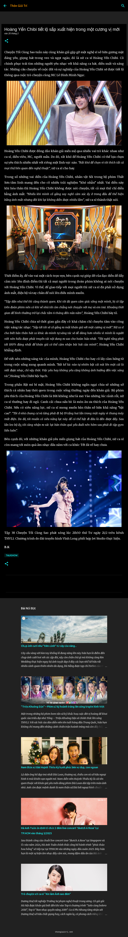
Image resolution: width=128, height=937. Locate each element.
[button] (6, 41)
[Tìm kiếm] (123, 5)
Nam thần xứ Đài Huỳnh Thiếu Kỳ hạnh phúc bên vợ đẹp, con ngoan (59, 767)
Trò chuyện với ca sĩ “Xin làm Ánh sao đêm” (46, 894)
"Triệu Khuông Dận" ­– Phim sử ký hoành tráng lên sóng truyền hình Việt (62, 706)
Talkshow (11, 555)
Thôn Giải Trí (18, 5)
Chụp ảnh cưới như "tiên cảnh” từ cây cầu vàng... (48, 645)
